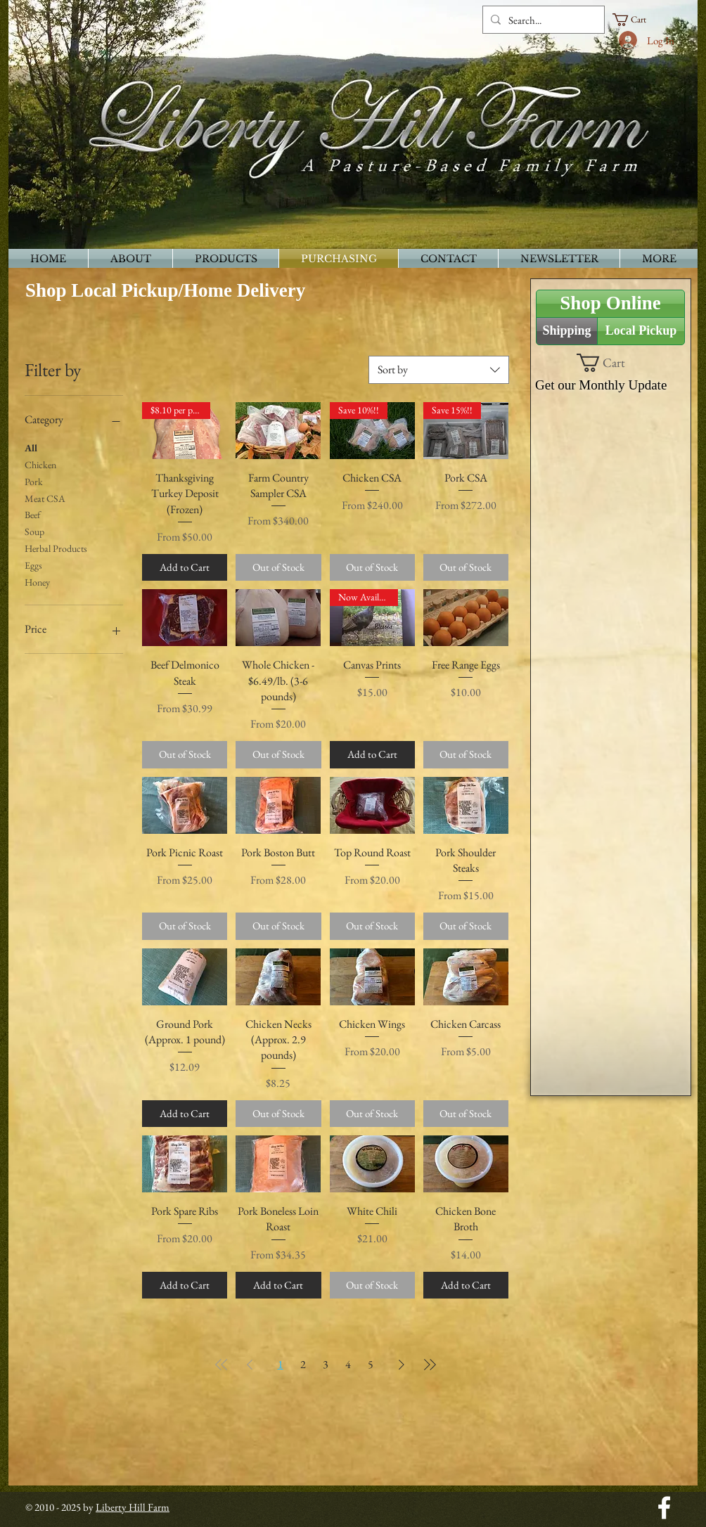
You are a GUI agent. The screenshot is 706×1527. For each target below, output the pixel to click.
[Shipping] (567, 331)
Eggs (33, 565)
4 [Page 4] (348, 1364)
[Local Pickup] (641, 331)
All (31, 447)
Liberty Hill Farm (132, 1507)
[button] (635, 19)
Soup (34, 531)
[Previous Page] (249, 1365)
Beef (32, 514)
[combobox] (438, 370)
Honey (37, 581)
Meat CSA (45, 498)
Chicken (40, 464)
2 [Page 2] (303, 1364)
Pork (34, 481)
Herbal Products (56, 548)
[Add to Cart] (184, 567)
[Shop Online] (610, 304)
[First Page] (221, 1365)
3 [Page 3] (325, 1364)
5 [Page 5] (370, 1364)
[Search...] (541, 19)
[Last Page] (429, 1365)
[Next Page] (401, 1365)
